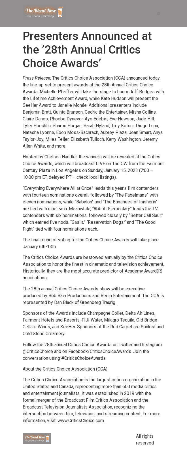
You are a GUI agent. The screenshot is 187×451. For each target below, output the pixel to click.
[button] (158, 13)
